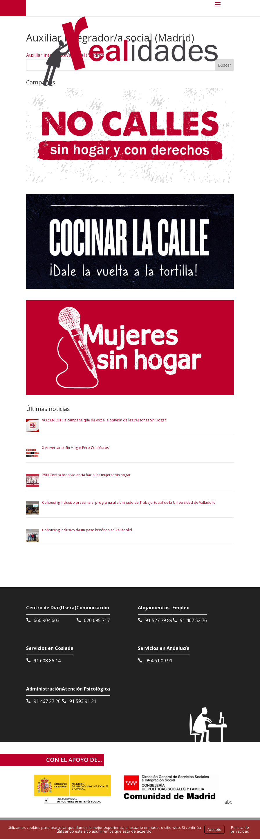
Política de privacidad (240, 829)
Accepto (214, 829)
